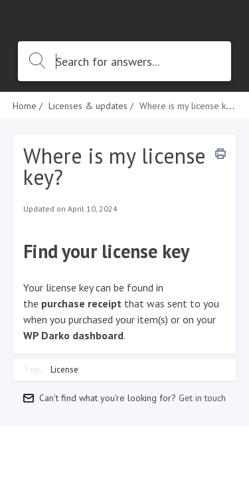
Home (25, 106)
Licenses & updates (87, 106)
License (64, 370)
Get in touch (202, 398)
